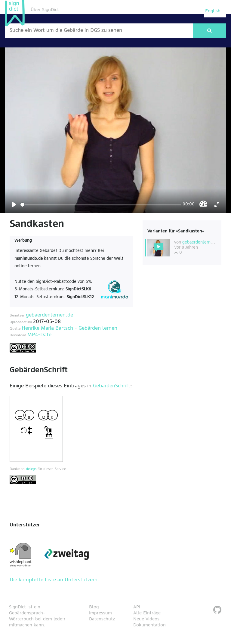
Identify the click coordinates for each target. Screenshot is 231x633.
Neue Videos (146, 619)
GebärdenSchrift (111, 386)
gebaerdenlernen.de (49, 315)
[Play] (14, 204)
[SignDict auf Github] (217, 610)
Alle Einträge (147, 613)
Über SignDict (45, 10)
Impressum (100, 613)
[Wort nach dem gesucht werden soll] (99, 30)
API (136, 607)
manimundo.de (28, 258)
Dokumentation (149, 625)
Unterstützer (25, 525)
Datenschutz (102, 619)
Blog (94, 607)
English (212, 11)
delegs (31, 469)
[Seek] (100, 204)
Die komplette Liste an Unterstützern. (54, 580)
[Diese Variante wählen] (158, 247)
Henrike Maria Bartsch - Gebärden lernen (69, 328)
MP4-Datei (40, 335)
